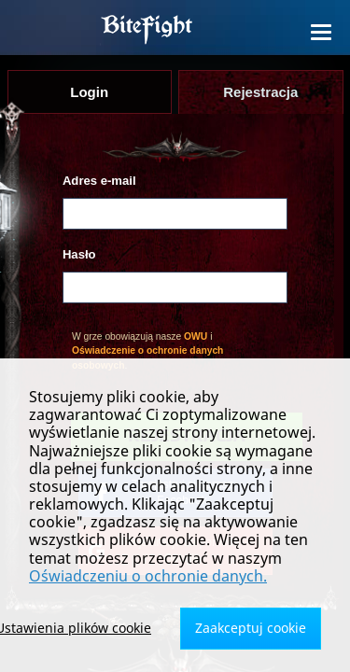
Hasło (79, 254)
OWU (195, 336)
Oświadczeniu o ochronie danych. (148, 576)
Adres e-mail (99, 181)
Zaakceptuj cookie (250, 628)
